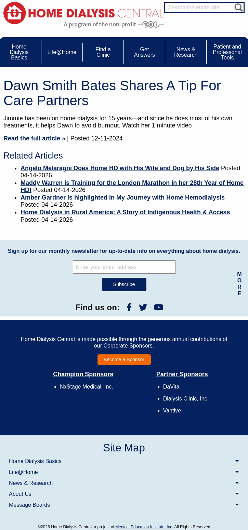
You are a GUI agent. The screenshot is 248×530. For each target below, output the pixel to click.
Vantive (172, 410)
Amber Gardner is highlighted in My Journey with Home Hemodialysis (123, 197)
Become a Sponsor (124, 359)
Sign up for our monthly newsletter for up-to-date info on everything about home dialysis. (124, 251)
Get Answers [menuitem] (144, 52)
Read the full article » (34, 138)
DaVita (171, 387)
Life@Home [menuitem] (61, 52)
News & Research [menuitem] (185, 52)
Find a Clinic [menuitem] (102, 52)
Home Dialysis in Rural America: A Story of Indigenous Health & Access (125, 212)
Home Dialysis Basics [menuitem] (19, 52)
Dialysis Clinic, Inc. (186, 399)
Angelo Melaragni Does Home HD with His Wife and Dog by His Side (120, 168)
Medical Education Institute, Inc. (144, 527)
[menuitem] (124, 461)
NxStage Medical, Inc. (86, 387)
